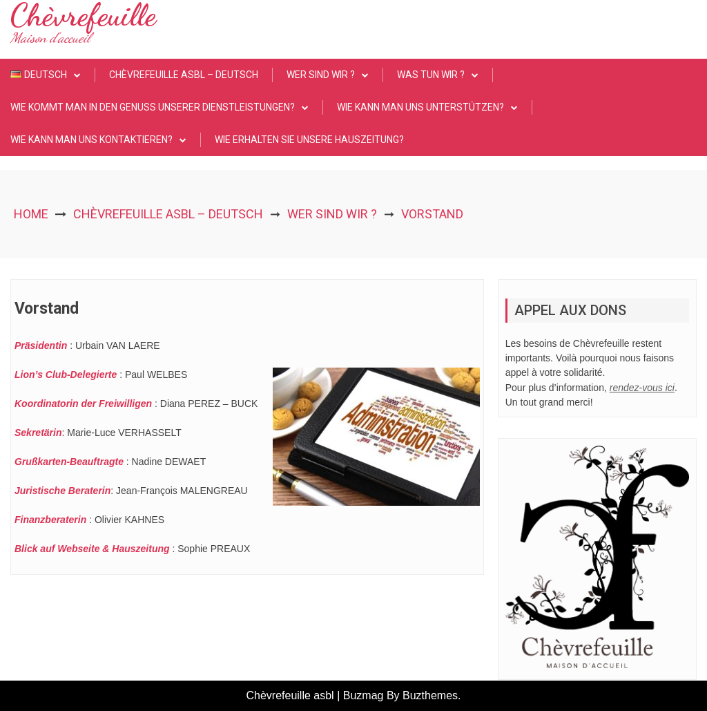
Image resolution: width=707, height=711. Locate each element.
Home (31, 214)
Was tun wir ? (431, 74)
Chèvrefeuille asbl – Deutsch (183, 74)
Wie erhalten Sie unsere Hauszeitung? (309, 139)
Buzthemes (430, 695)
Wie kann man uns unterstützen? (420, 107)
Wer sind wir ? (321, 74)
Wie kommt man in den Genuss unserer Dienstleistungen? (152, 107)
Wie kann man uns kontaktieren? (91, 139)
